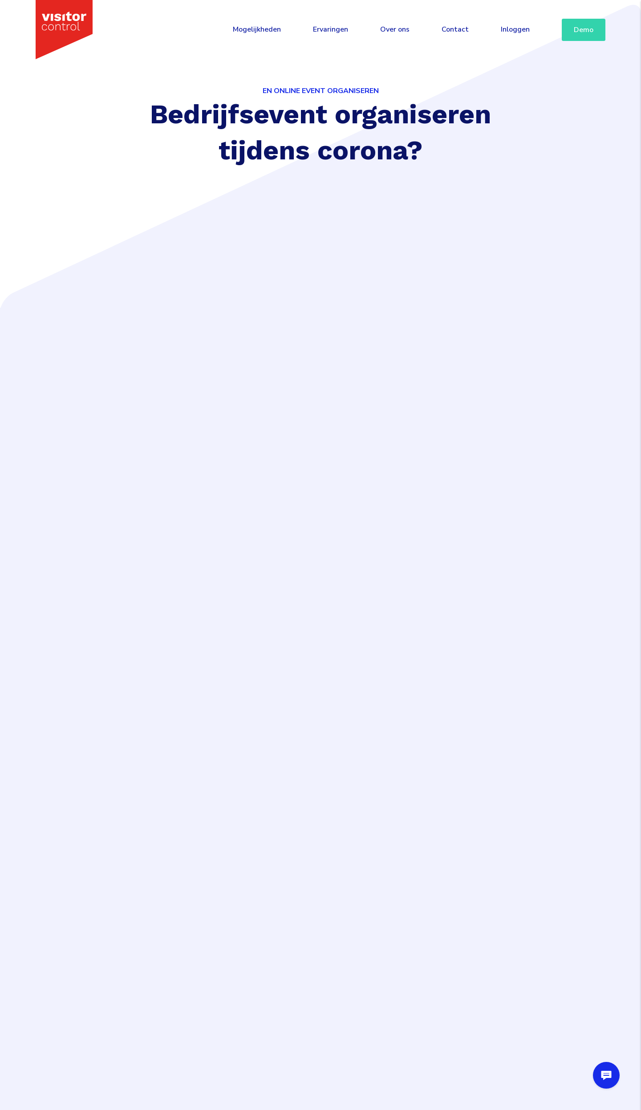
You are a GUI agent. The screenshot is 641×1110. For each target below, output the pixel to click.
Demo (583, 30)
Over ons (395, 29)
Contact (455, 29)
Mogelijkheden (257, 29)
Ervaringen (330, 29)
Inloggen (515, 29)
